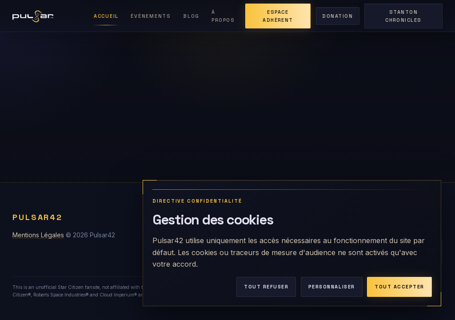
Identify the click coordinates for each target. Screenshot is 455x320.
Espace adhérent (278, 16)
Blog (191, 16)
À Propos (223, 16)
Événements (151, 16)
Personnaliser (331, 287)
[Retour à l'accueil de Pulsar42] (48, 16)
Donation (337, 16)
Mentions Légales (38, 235)
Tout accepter (399, 287)
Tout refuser (266, 287)
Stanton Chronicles (403, 16)
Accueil (106, 16)
